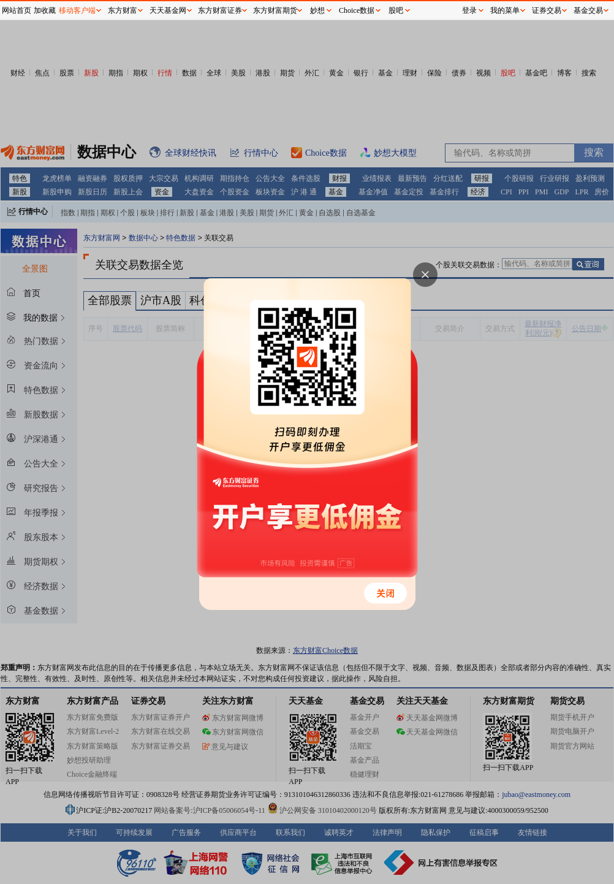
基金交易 (588, 10)
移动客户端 (77, 10)
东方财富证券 (220, 10)
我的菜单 (505, 10)
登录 (469, 10)
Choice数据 (356, 10)
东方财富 (122, 10)
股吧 (395, 10)
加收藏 (45, 10)
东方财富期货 (275, 10)
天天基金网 (168, 10)
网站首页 (16, 10)
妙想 (317, 10)
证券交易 (546, 10)
